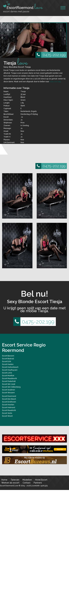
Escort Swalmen (8, 390)
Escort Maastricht (9, 410)
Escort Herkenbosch (10, 367)
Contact (26, 482)
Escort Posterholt (9, 381)
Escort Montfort (8, 376)
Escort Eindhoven (9, 402)
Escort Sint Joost (8, 384)
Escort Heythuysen (9, 370)
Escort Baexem (8, 356)
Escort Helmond (8, 408)
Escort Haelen (7, 364)
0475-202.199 (50, 55)
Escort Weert (7, 416)
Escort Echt (6, 361)
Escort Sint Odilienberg (11, 387)
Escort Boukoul (8, 359)
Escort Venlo (7, 413)
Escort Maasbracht (9, 378)
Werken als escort (10, 482)
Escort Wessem (8, 393)
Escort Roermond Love (9, 486)
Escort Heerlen (8, 405)
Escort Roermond (9, 396)
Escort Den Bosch (9, 399)
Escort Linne (7, 373)
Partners (38, 482)
